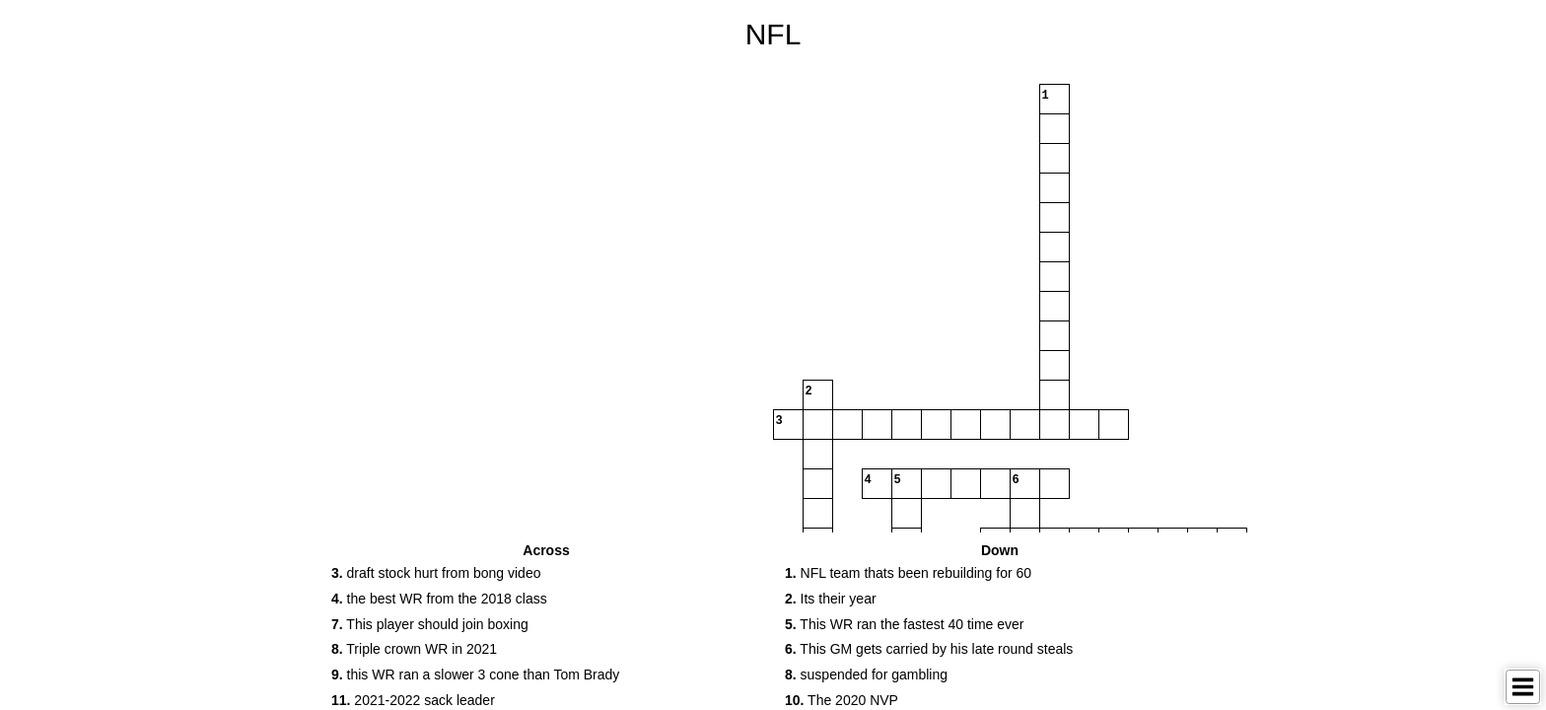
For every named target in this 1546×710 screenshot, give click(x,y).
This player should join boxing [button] (429, 624)
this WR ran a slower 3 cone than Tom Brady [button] (475, 674)
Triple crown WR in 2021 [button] (414, 649)
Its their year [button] (831, 598)
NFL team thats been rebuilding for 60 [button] (908, 573)
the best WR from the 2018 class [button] (439, 598)
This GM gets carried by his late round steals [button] (929, 649)
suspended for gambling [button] (866, 674)
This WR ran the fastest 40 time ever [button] (904, 624)
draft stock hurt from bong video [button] (435, 573)
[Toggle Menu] (1523, 687)
